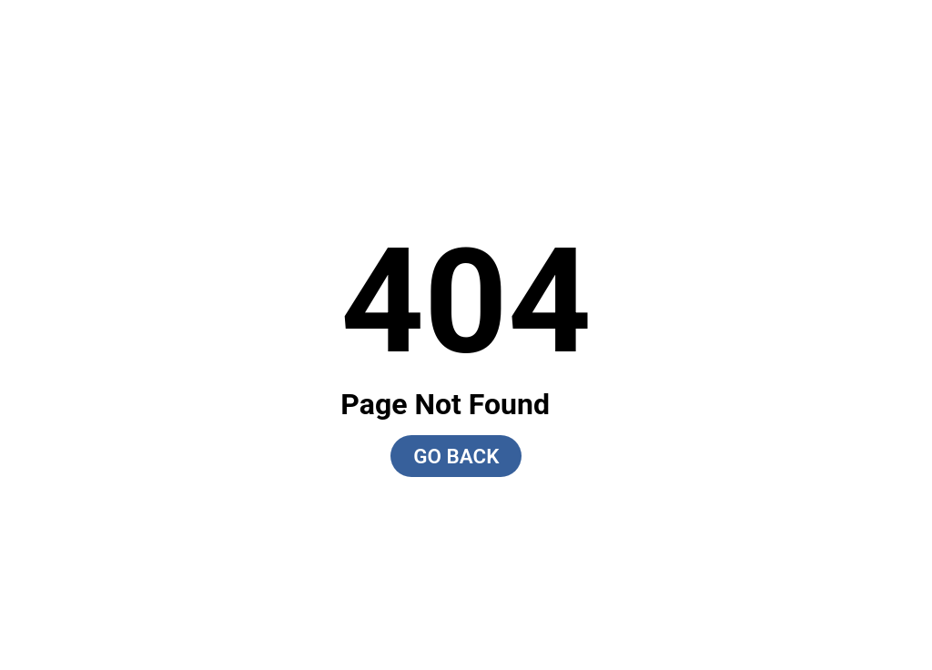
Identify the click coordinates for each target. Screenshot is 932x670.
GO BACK (456, 456)
